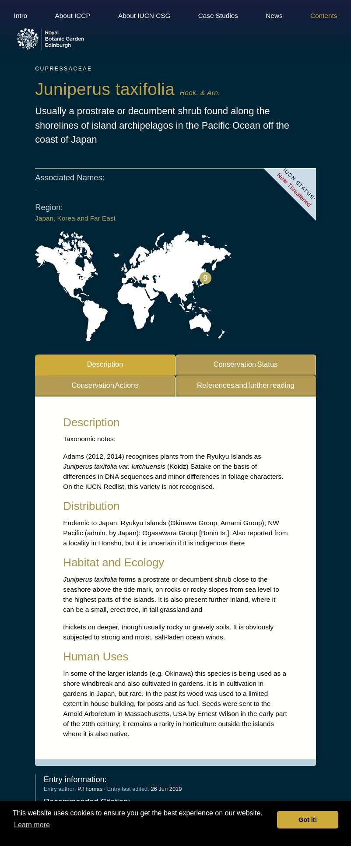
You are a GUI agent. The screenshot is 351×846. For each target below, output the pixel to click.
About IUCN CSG (144, 15)
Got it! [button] (307, 819)
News (274, 15)
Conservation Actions (104, 387)
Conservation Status (245, 365)
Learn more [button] (32, 824)
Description (105, 365)
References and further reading (246, 387)
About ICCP (73, 15)
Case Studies (218, 15)
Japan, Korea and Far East (75, 219)
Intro (21, 15)
